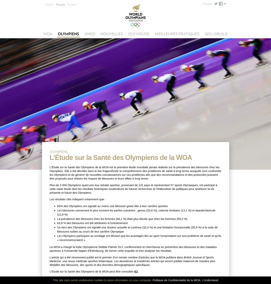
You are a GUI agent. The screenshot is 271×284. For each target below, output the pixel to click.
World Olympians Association (135, 15)
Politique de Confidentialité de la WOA (176, 280)
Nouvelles (111, 34)
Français (60, 4)
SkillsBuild (216, 34)
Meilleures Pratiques (177, 34)
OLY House (138, 34)
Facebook (221, 4)
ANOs (89, 34)
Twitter (216, 4)
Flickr (225, 4)
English (50, 4)
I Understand (210, 280)
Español (71, 4)
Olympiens (68, 34)
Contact (207, 3)
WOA (48, 34)
